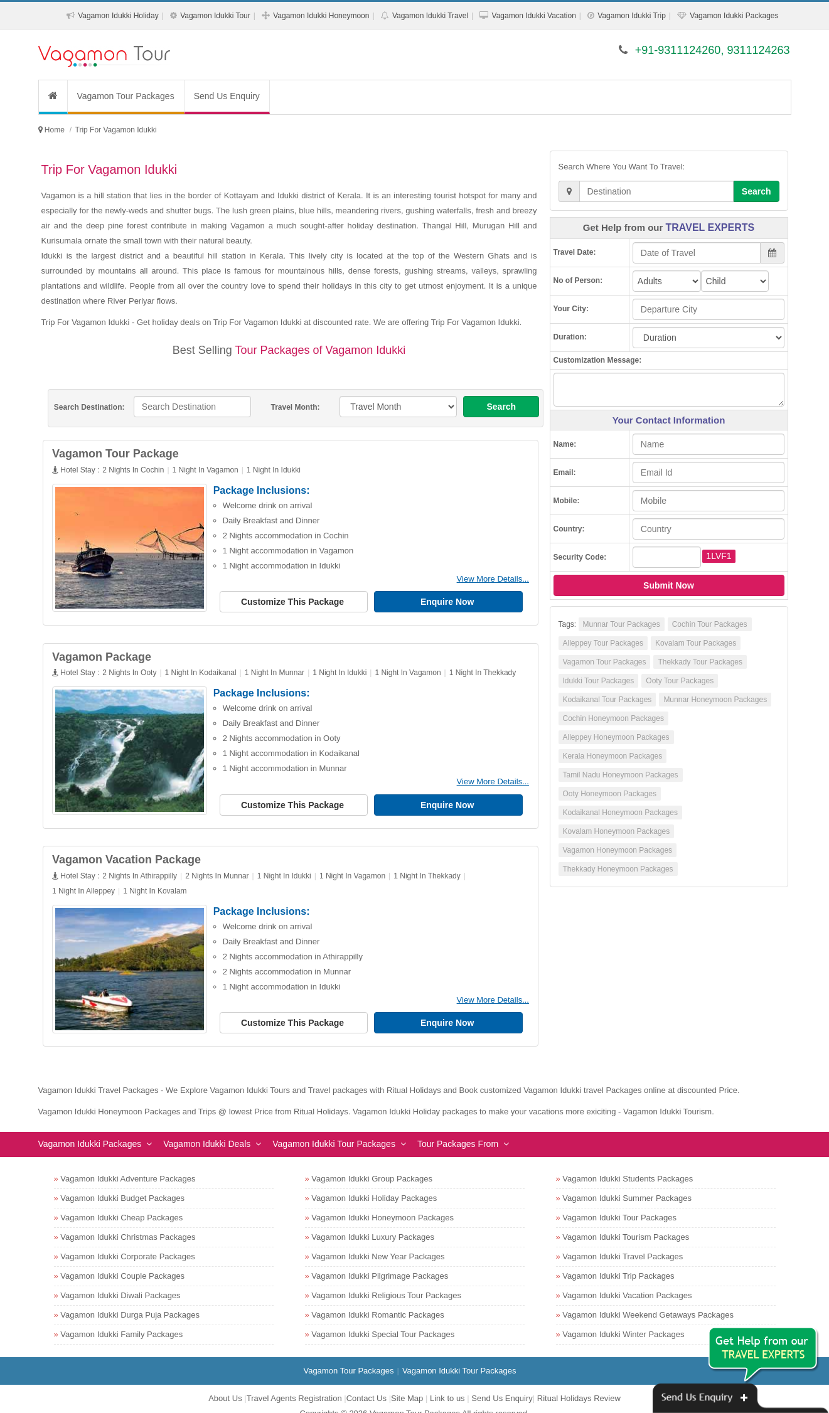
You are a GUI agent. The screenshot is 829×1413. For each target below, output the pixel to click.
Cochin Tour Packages (709, 624)
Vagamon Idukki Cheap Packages (121, 1203)
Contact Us (366, 1384)
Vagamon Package (106, 652)
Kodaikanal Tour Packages (607, 699)
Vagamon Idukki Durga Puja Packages (130, 1300)
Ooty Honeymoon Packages (609, 793)
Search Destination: (89, 407)
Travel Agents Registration (294, 1384)
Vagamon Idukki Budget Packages (122, 1183)
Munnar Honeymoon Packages (715, 699)
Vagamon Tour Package (120, 453)
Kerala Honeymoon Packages (613, 756)
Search (501, 407)
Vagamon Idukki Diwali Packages (120, 1281)
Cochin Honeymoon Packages (613, 718)
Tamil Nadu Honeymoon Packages (620, 774)
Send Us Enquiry (227, 96)
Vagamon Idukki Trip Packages (618, 1261)
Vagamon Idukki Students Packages (627, 1164)
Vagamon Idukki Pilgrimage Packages (379, 1261)
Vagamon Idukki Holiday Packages (374, 1183)
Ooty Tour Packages (680, 680)
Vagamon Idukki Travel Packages (622, 1242)
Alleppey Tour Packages (603, 643)
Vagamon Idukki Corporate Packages (127, 1242)
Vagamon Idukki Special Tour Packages (382, 1320)
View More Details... (497, 579)
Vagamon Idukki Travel (430, 15)
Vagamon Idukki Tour (215, 15)
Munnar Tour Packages (621, 624)
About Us (225, 1384)
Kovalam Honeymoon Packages (616, 831)
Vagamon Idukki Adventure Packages (127, 1164)
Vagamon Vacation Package (131, 850)
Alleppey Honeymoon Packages (616, 737)
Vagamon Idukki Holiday (118, 15)
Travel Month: (294, 407)
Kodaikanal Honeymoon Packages (620, 812)
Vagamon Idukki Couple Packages (122, 1261)
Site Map (407, 1384)
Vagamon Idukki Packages (734, 15)
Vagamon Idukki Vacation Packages (627, 1281)
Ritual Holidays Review (579, 1384)
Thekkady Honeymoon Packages (618, 869)
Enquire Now (453, 602)
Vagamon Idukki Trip (631, 15)
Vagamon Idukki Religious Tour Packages (386, 1281)
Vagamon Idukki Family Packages (121, 1320)
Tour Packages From (457, 1129)
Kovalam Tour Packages (695, 643)
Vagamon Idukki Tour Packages (333, 1129)
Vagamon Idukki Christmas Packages (127, 1222)
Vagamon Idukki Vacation (534, 15)
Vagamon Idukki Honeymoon (321, 15)
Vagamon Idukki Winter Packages (623, 1320)
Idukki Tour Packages (598, 680)
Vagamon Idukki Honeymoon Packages (382, 1203)
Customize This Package (298, 602)
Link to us (447, 1384)
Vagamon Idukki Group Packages (371, 1164)
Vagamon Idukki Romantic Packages (377, 1300)
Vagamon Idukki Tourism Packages (625, 1222)
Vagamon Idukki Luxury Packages (372, 1222)
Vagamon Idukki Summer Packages (627, 1183)
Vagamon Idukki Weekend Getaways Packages (648, 1300)
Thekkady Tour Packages (700, 662)
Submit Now (668, 585)
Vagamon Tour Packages (125, 96)
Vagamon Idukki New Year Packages (377, 1242)
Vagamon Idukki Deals (206, 1129)
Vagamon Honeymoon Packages (618, 850)
